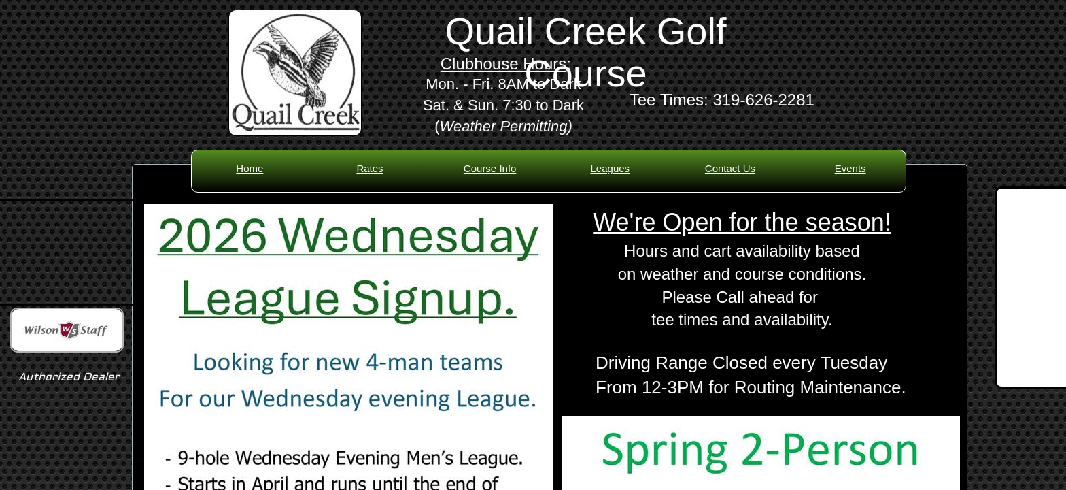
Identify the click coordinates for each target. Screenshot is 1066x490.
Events (850, 168)
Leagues (610, 168)
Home (249, 168)
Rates (369, 168)
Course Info (490, 168)
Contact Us (730, 168)
